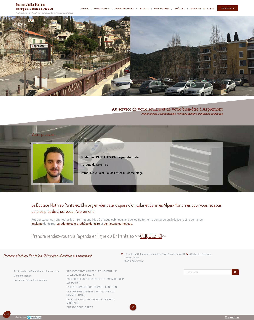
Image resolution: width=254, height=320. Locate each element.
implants (37, 223)
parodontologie (66, 223)
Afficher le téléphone (200, 254)
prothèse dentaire (88, 223)
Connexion (232, 317)
